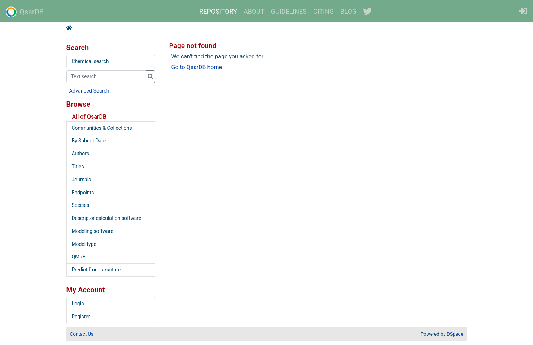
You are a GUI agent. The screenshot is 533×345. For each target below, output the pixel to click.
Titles (77, 166)
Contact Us (81, 334)
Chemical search (90, 61)
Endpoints (82, 192)
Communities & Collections (101, 128)
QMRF (78, 257)
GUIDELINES (289, 11)
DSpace (455, 334)
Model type (83, 244)
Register (80, 316)
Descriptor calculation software (106, 218)
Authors (80, 153)
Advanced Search (89, 91)
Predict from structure (96, 270)
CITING (323, 11)
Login (77, 303)
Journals (81, 179)
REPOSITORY (218, 11)
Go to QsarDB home (196, 67)
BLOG (348, 11)
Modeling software (92, 231)
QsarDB (25, 11)
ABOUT (254, 11)
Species (80, 205)
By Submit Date (88, 140)
